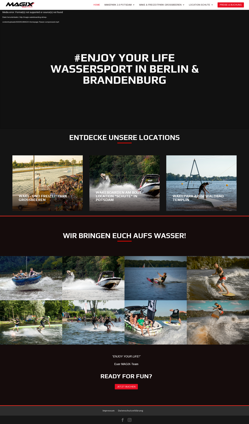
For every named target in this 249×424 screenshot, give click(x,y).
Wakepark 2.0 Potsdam (118, 5)
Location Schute (199, 5)
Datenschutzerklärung (130, 410)
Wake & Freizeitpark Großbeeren (160, 5)
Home (97, 5)
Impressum (108, 410)
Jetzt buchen (126, 386)
